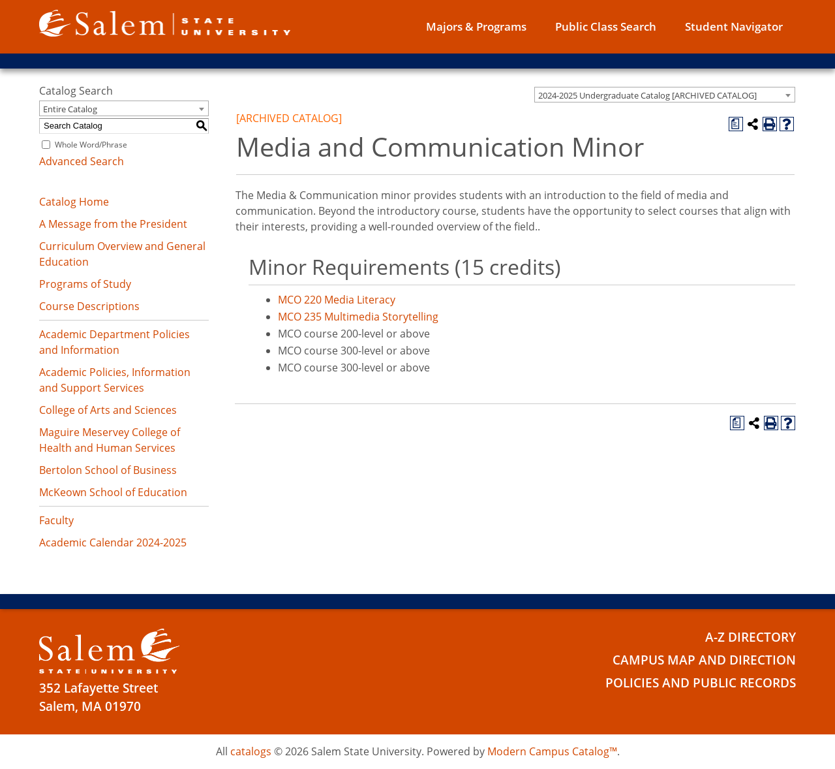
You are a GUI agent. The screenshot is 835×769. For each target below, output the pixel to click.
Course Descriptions (89, 306)
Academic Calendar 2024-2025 (113, 542)
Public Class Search (605, 26)
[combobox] (664, 94)
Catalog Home (74, 202)
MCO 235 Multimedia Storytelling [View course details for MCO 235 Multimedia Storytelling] (358, 316)
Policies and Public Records (700, 682)
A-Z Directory (750, 637)
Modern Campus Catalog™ (552, 751)
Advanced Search (81, 161)
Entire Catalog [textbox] (70, 109)
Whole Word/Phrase (91, 144)
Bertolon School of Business (108, 470)
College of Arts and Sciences (108, 410)
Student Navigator (734, 26)
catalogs (250, 751)
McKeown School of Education (113, 492)
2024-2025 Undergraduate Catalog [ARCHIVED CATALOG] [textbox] (647, 95)
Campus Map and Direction (704, 659)
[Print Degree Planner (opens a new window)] (736, 124)
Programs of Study (85, 284)
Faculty (56, 520)
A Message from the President (113, 224)
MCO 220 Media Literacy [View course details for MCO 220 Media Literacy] (336, 299)
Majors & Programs (476, 26)
